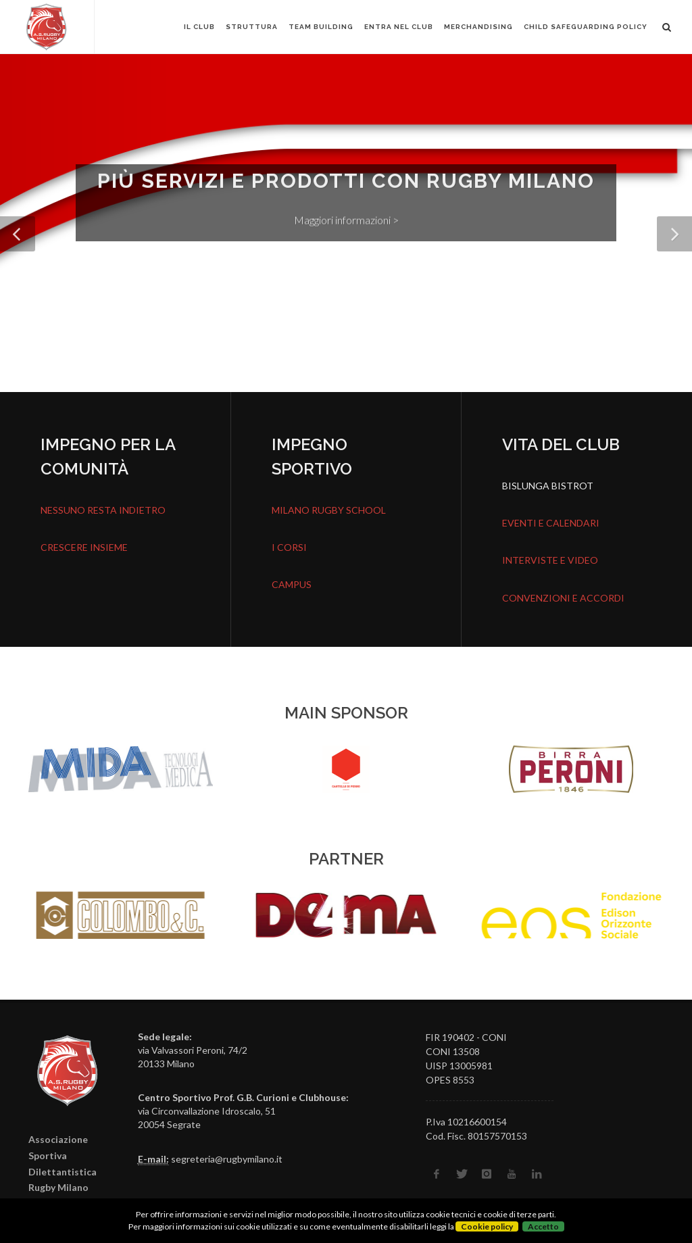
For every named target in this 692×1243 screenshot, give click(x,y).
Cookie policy (487, 1226)
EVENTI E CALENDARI (550, 523)
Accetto (543, 1226)
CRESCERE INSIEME (84, 547)
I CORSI (289, 547)
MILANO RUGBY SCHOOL (329, 510)
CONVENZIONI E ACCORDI (563, 598)
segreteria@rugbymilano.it (226, 1159)
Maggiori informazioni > (346, 221)
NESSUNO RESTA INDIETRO (103, 510)
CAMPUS (292, 584)
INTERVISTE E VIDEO (550, 560)
